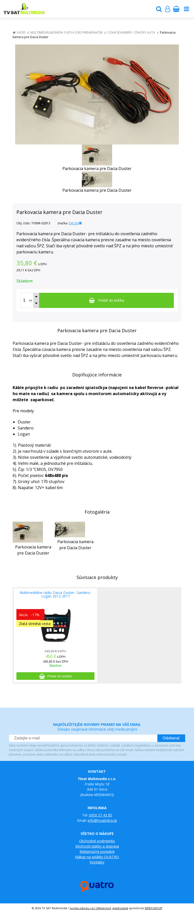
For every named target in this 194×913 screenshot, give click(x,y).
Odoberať (171, 738)
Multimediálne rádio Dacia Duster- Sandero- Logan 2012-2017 (55, 594)
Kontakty (97, 862)
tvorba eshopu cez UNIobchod (90, 908)
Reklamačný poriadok (97, 851)
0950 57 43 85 (100, 815)
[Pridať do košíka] (106, 300)
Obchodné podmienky (97, 840)
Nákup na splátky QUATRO (97, 856)
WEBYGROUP (153, 908)
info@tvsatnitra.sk (102, 820)
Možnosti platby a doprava (97, 846)
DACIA (75, 223)
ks (30, 300)
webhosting (120, 908)
